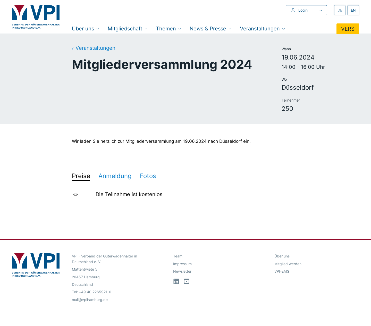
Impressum (182, 264)
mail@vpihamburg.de (90, 299)
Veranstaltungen (93, 48)
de (341, 9)
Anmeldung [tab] (115, 176)
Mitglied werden (287, 264)
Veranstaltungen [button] (262, 28)
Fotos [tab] (148, 176)
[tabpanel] (185, 195)
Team (177, 256)
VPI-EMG (281, 271)
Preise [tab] (81, 176)
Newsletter (182, 271)
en (355, 9)
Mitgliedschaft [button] (128, 28)
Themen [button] (168, 28)
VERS (348, 29)
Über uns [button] (85, 28)
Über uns (282, 256)
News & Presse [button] (211, 28)
